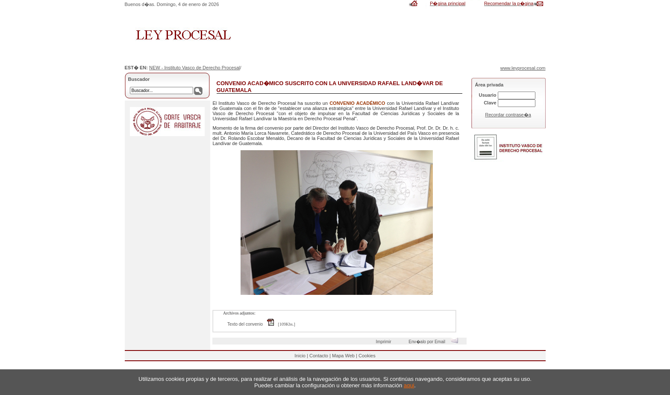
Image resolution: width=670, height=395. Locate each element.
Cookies (367, 355)
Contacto (318, 355)
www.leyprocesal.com (523, 68)
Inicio (300, 355)
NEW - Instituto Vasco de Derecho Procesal (194, 67)
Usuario (488, 95)
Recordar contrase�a (508, 114)
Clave (490, 102)
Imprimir (385, 341)
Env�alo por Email (435, 341)
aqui (409, 385)
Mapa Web (343, 355)
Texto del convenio (252, 324)
